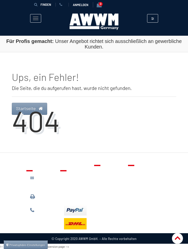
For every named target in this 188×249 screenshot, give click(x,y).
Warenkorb (107, 186)
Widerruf (139, 193)
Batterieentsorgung (80, 196)
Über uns (139, 172)
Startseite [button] (29, 108)
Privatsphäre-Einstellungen (26, 244)
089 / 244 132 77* (42, 212)
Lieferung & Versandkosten (76, 179)
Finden (42, 4)
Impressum (141, 201)
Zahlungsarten (76, 189)
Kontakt (104, 172)
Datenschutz (142, 179)
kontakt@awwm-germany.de (44, 182)
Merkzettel (107, 179)
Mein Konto (107, 193)
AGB (135, 186)
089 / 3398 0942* (39, 199)
